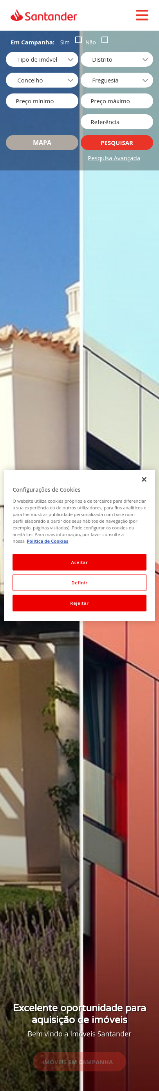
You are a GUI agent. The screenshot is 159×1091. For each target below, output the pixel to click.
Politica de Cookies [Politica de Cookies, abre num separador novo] (47, 541)
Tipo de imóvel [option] (37, 59)
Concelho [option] (30, 80)
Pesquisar (117, 142)
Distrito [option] (102, 59)
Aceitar (79, 562)
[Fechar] (144, 479)
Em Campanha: (32, 42)
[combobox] (117, 59)
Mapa (42, 142)
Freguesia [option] (105, 80)
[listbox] (42, 59)
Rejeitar (79, 603)
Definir (79, 583)
